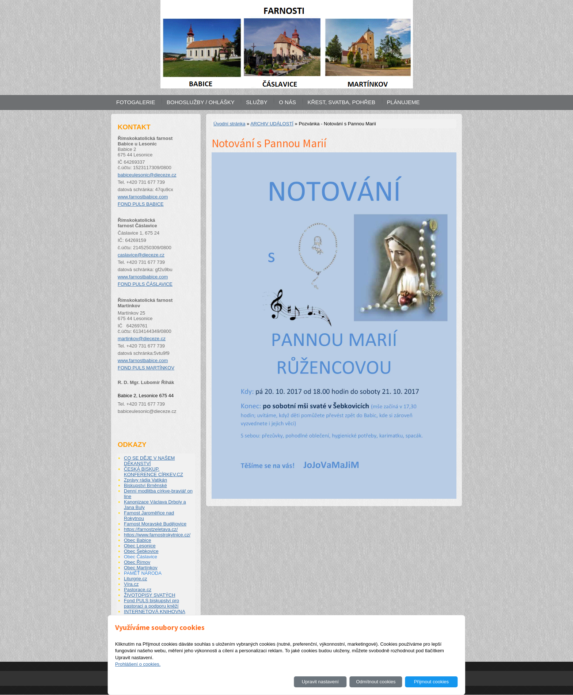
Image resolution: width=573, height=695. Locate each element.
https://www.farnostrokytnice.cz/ (157, 535)
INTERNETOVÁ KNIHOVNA (154, 611)
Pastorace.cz (137, 589)
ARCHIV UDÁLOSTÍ (271, 123)
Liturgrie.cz (135, 578)
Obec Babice (137, 540)
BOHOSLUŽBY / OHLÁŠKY (201, 102)
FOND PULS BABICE (141, 204)
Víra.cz (131, 584)
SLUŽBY (256, 102)
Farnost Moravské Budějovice (155, 524)
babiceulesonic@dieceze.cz (147, 175)
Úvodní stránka (229, 123)
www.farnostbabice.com (143, 197)
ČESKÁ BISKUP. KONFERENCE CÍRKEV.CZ (153, 471)
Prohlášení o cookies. (137, 664)
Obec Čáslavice (140, 556)
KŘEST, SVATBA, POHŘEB (341, 102)
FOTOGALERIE (135, 102)
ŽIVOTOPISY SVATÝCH (149, 595)
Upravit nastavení (320, 681)
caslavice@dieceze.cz (141, 255)
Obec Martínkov (141, 567)
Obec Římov (137, 562)
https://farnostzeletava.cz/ (151, 529)
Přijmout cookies (431, 681)
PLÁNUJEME (403, 102)
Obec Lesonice (140, 545)
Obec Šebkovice (141, 551)
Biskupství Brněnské (145, 485)
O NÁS (287, 102)
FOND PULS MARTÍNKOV (146, 368)
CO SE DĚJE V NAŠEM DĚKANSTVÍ (149, 460)
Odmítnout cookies (375, 681)
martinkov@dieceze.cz (142, 338)
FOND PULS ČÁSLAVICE (145, 284)
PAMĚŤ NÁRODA (143, 573)
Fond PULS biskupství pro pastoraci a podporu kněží (151, 603)
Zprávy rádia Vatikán (145, 480)
